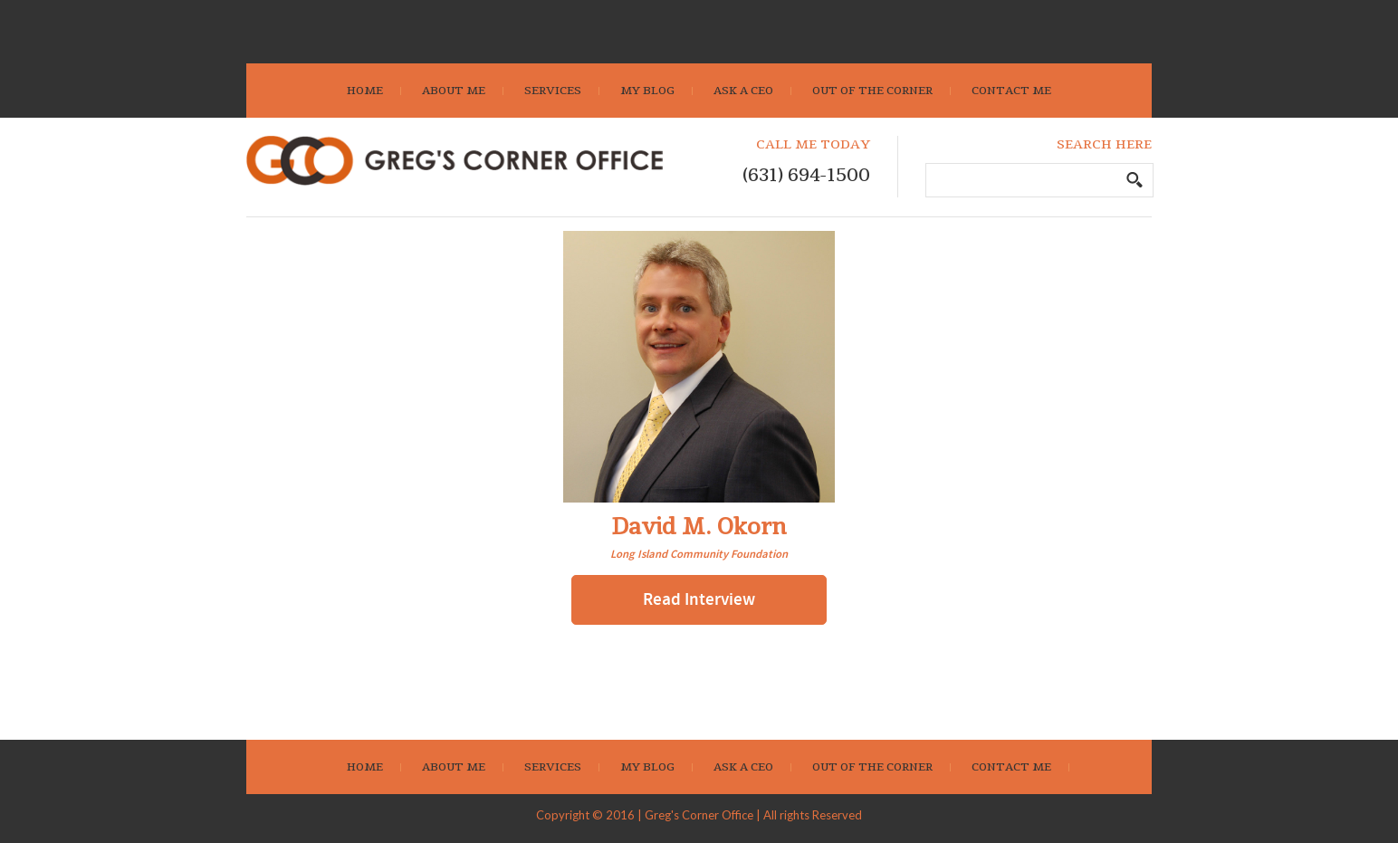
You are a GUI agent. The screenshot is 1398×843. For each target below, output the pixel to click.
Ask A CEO (743, 90)
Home (365, 90)
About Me (453, 90)
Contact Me (1011, 90)
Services (552, 90)
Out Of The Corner (872, 90)
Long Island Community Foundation (699, 554)
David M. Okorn (699, 527)
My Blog (647, 90)
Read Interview (699, 600)
